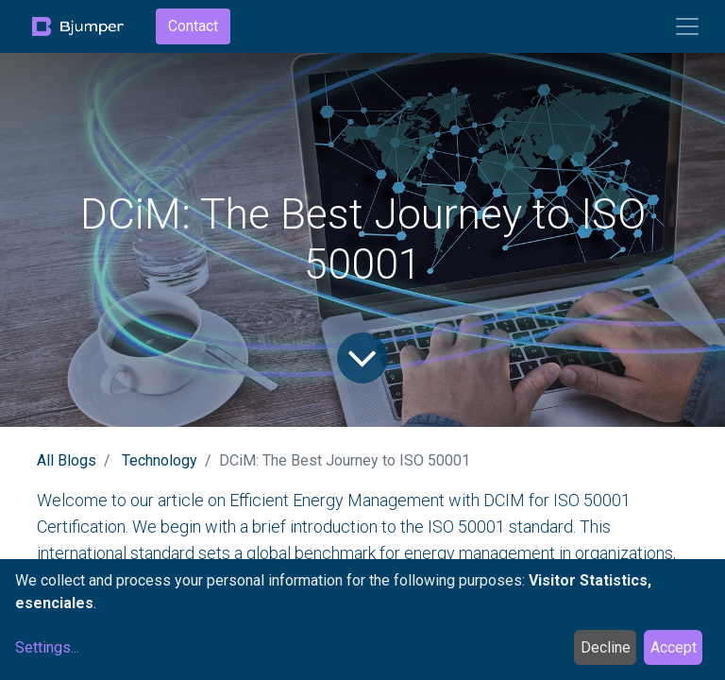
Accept (673, 647)
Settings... (47, 647)
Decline (606, 647)
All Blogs (66, 460)
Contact (193, 26)
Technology (159, 460)
